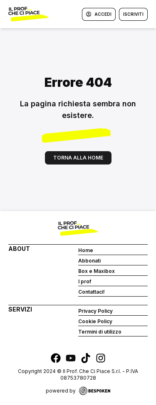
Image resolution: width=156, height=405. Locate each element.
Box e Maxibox (96, 271)
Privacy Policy (95, 311)
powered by (78, 391)
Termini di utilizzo (99, 332)
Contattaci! (91, 292)
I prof (84, 281)
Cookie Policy (95, 321)
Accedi (98, 14)
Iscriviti (133, 14)
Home (85, 250)
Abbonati (89, 261)
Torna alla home (78, 158)
